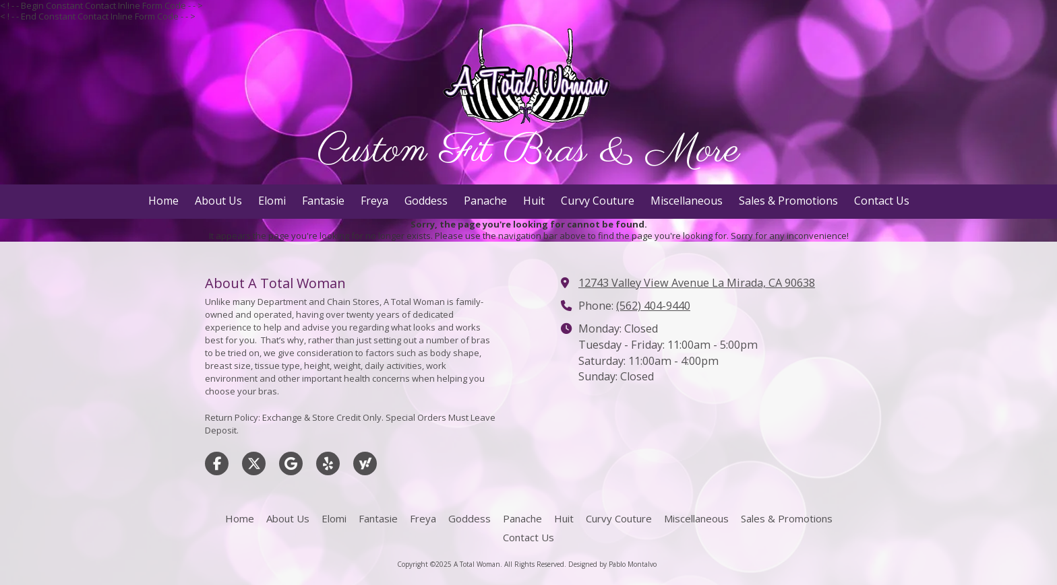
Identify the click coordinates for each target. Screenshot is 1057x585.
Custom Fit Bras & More (529, 151)
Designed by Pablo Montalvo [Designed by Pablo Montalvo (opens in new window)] (612, 564)
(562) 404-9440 (653, 305)
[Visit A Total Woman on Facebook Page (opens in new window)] (217, 463)
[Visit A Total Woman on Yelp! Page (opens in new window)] (328, 463)
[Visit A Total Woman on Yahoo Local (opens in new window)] (365, 463)
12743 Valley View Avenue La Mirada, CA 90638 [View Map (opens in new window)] (696, 282)
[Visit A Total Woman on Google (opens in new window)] (291, 463)
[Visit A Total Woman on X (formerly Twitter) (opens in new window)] (254, 463)
